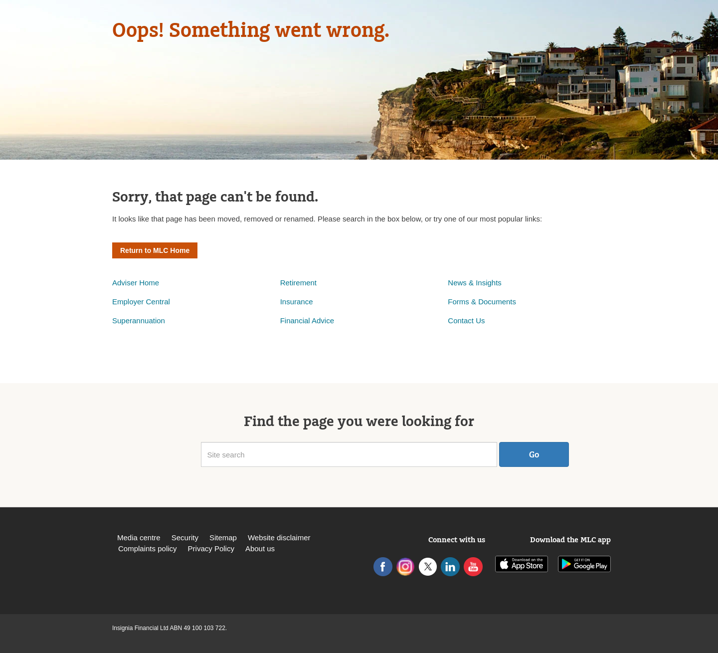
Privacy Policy (211, 548)
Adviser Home (135, 282)
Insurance (296, 301)
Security (185, 537)
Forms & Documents (483, 301)
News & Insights (475, 282)
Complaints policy (147, 548)
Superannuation (138, 320)
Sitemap (223, 537)
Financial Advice (307, 320)
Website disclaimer (279, 537)
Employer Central (141, 301)
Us (480, 320)
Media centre (139, 537)
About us (260, 548)
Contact (462, 320)
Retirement (298, 282)
